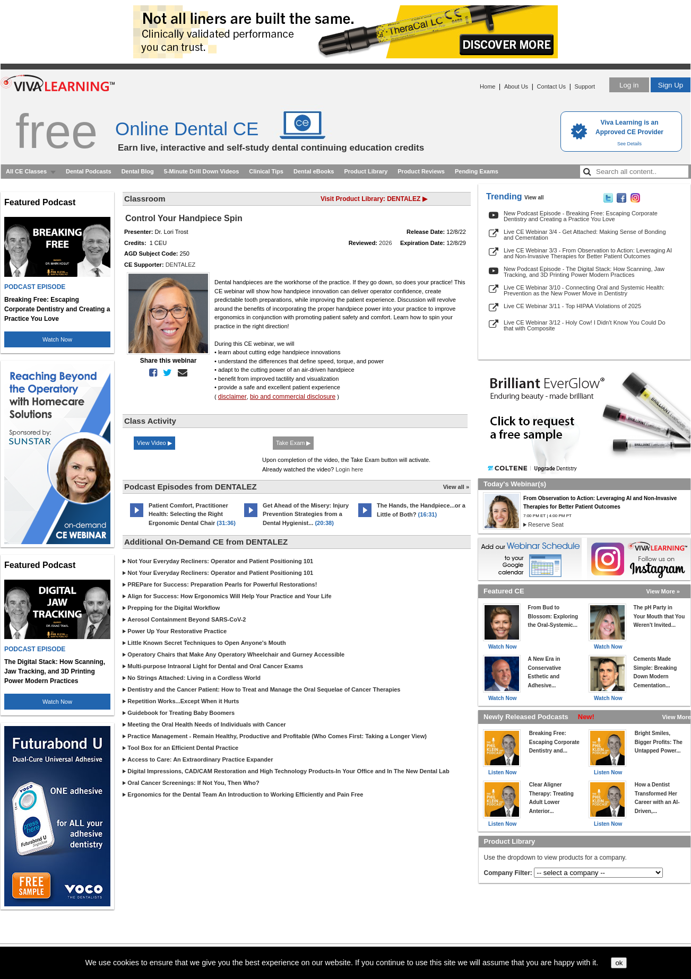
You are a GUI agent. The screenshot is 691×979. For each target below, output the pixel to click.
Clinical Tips (266, 171)
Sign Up (670, 85)
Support (584, 86)
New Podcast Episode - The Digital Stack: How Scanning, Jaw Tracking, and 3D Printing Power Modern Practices (584, 272)
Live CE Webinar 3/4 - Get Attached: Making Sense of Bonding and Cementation (585, 235)
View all (534, 197)
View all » (456, 487)
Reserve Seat (546, 524)
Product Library (365, 171)
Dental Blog (138, 171)
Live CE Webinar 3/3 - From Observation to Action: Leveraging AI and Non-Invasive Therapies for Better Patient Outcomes (588, 253)
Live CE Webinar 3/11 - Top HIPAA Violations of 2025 (572, 306)
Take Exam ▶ (293, 443)
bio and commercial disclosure (292, 396)
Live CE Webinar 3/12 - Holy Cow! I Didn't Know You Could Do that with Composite (585, 325)
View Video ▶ (154, 443)
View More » (663, 591)
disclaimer (232, 396)
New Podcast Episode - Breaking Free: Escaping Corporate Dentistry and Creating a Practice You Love (581, 216)
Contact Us (551, 86)
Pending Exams (476, 171)
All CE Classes (26, 171)
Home (487, 86)
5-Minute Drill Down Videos (201, 171)
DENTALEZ (181, 264)
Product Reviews (421, 171)
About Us (516, 86)
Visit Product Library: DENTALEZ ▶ (374, 199)
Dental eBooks (313, 171)
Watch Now (57, 339)
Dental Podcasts (88, 171)
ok (619, 963)
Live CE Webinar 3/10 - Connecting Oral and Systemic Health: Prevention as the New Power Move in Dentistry (584, 290)
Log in (628, 85)
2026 (385, 243)
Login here (349, 469)
